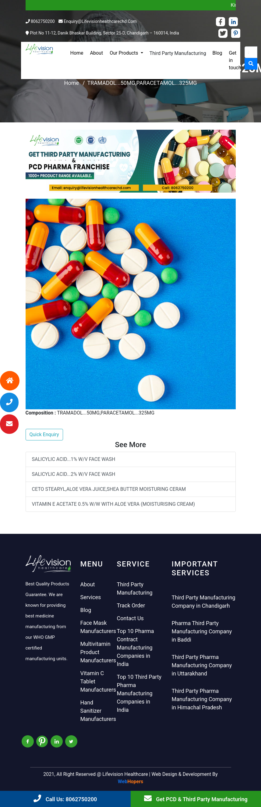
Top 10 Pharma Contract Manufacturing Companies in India (135, 647)
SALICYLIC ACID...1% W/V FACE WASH (73, 459)
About (96, 53)
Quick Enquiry (44, 434)
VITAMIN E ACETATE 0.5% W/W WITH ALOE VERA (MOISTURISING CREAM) (113, 504)
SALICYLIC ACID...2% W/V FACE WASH (73, 474)
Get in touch (235, 60)
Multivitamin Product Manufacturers (98, 652)
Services (90, 597)
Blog (217, 53)
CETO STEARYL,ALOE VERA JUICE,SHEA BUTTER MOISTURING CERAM (109, 489)
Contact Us (130, 618)
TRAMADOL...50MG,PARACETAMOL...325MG (142, 83)
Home (76, 53)
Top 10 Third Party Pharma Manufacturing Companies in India (139, 693)
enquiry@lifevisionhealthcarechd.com (100, 21)
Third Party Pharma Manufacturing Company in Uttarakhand (202, 665)
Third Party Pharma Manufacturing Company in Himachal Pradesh (202, 699)
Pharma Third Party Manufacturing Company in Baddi (202, 631)
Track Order (131, 605)
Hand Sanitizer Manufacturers (98, 710)
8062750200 (43, 21)
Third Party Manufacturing (178, 53)
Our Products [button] (124, 53)
